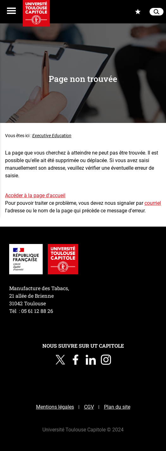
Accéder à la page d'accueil (35, 195)
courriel (152, 203)
